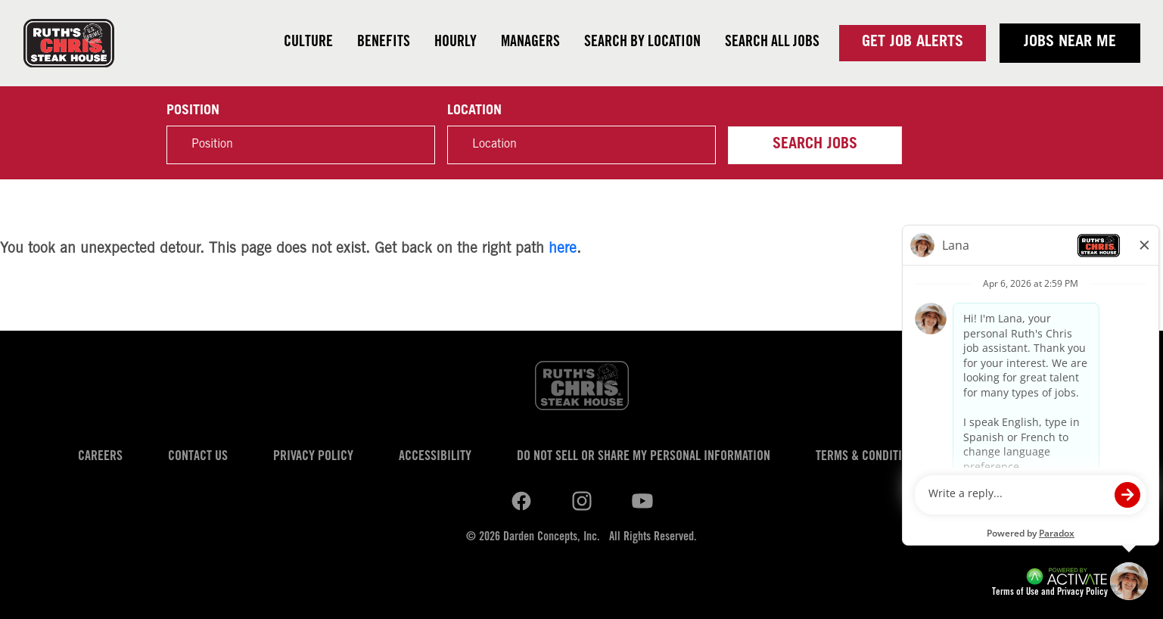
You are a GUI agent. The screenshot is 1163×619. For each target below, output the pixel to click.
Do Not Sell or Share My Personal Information (643, 457)
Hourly (455, 43)
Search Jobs (815, 145)
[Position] (300, 145)
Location (474, 111)
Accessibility (435, 457)
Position (192, 111)
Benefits (383, 43)
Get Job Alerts (912, 43)
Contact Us (198, 457)
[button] (696, 145)
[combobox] (581, 145)
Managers (530, 43)
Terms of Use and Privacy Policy (1050, 593)
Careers (100, 457)
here (563, 249)
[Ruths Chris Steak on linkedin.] (521, 502)
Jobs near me (1070, 43)
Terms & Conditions (869, 457)
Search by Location (642, 43)
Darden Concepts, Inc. (551, 537)
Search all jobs (772, 43)
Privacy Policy (313, 457)
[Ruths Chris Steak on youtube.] (582, 502)
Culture (308, 43)
